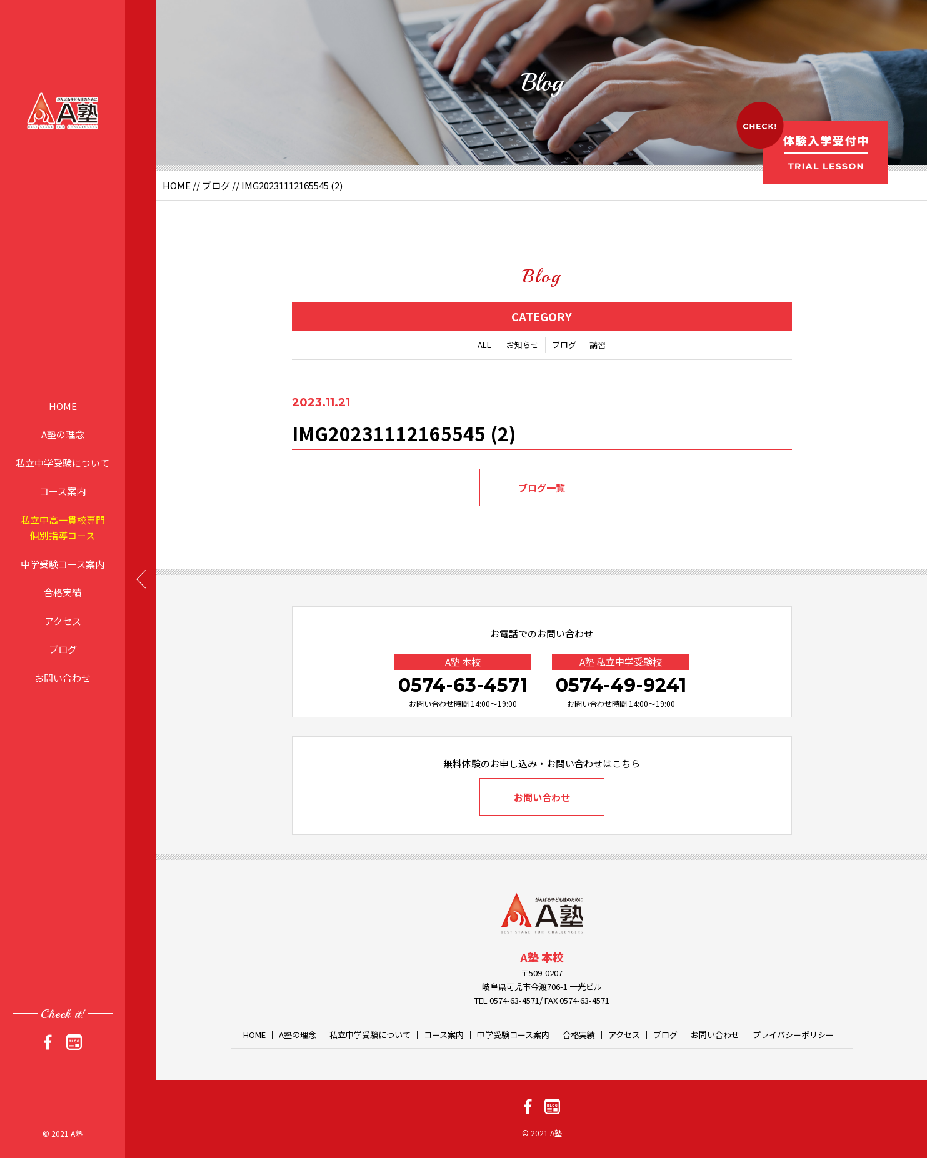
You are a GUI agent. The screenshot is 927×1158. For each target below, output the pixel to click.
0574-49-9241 (621, 685)
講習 (597, 345)
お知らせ (522, 345)
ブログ (63, 649)
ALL (484, 345)
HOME (63, 405)
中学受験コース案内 (62, 563)
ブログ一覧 (541, 487)
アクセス (62, 620)
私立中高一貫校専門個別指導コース (63, 527)
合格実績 (62, 592)
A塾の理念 (62, 434)
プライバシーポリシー (793, 1035)
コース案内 (62, 490)
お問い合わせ (62, 677)
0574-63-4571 (463, 685)
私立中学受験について (62, 462)
